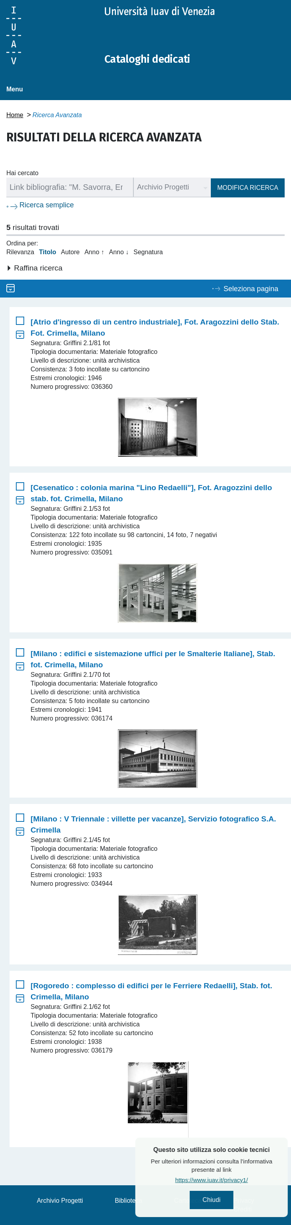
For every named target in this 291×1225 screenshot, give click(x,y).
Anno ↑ (94, 252)
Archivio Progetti (60, 1200)
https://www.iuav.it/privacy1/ (231, 1180)
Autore (70, 252)
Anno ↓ (119, 252)
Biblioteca (128, 1200)
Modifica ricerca (247, 187)
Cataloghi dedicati (152, 59)
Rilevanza (20, 252)
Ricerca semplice (46, 205)
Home (14, 115)
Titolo (47, 252)
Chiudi (231, 1199)
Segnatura (148, 252)
